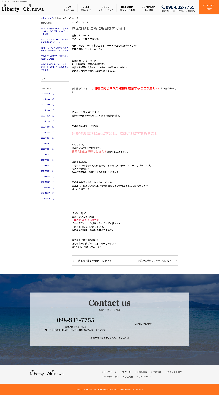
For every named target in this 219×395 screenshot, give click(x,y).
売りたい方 (86, 8)
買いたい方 (68, 8)
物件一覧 (126, 371)
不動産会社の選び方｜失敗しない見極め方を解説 (54, 57)
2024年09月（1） (48, 160)
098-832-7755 (178, 7)
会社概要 (149, 8)
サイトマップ (145, 376)
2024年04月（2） (48, 182)
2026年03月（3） (48, 104)
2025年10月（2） (48, 121)
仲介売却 (157, 371)
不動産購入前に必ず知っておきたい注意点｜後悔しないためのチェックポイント (54, 67)
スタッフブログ (105, 8)
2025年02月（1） (48, 149)
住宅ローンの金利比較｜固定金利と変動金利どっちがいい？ (54, 41)
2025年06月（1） (48, 137)
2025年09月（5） (48, 126)
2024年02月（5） (48, 193)
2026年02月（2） (48, 110)
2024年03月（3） (48, 187)
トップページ (110, 371)
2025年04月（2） (48, 143)
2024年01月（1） (48, 198)
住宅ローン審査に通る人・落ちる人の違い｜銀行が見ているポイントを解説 (54, 31)
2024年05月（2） (48, 176)
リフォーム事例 (127, 8)
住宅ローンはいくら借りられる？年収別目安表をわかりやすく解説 (54, 49)
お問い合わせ (143, 324)
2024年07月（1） (48, 165)
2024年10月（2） (48, 154)
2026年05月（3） (48, 93)
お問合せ (208, 6)
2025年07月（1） (48, 132)
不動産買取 (142, 371)
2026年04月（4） (48, 99)
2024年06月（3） (48, 171)
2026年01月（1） (48, 115)
